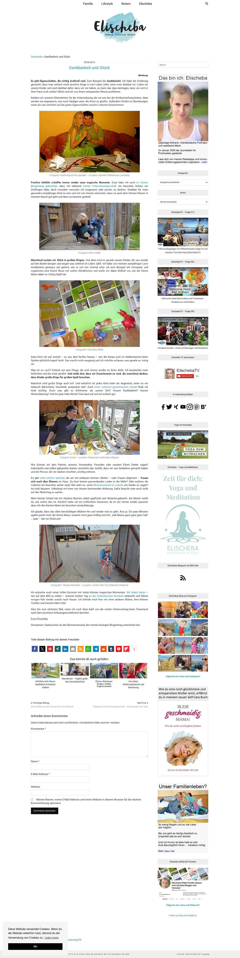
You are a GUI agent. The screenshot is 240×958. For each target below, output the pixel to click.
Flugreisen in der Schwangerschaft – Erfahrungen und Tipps (120, 705)
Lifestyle (107, 3)
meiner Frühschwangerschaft (100, 186)
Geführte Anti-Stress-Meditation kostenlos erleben (45, 684)
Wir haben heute (136, 592)
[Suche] (206, 3)
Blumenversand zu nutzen (108, 485)
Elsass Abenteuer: (104, 684)
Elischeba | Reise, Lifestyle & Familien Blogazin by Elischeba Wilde (85, 954)
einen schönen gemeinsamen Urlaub (115, 386)
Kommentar (38, 728)
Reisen (126, 3)
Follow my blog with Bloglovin (183, 915)
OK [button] (35, 946)
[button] (35, 649)
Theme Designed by (193, 954)
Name (35, 761)
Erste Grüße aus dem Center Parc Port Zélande (52, 705)
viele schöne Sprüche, (52, 478)
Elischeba (145, 3)
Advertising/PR (73, 939)
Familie (88, 3)
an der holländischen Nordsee (106, 596)
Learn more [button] (52, 937)
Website (35, 786)
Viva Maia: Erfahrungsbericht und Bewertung (133, 684)
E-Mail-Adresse (40, 774)
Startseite (36, 56)
